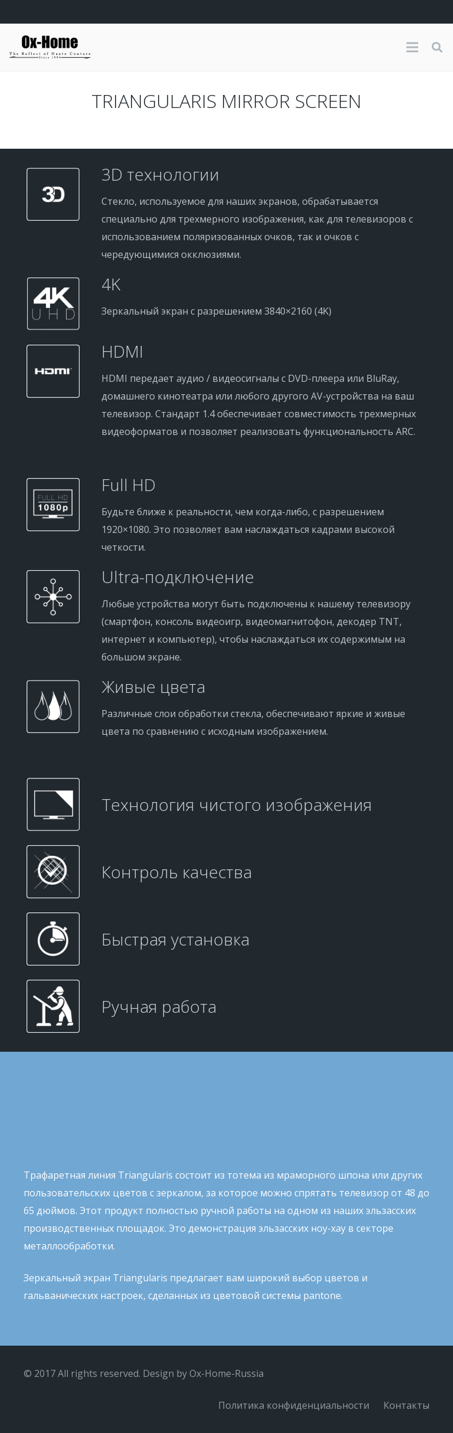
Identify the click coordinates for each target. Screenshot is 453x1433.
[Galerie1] (226, 1313)
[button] (437, 47)
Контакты (406, 1405)
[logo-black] (49, 47)
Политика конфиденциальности (293, 1405)
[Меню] (412, 47)
